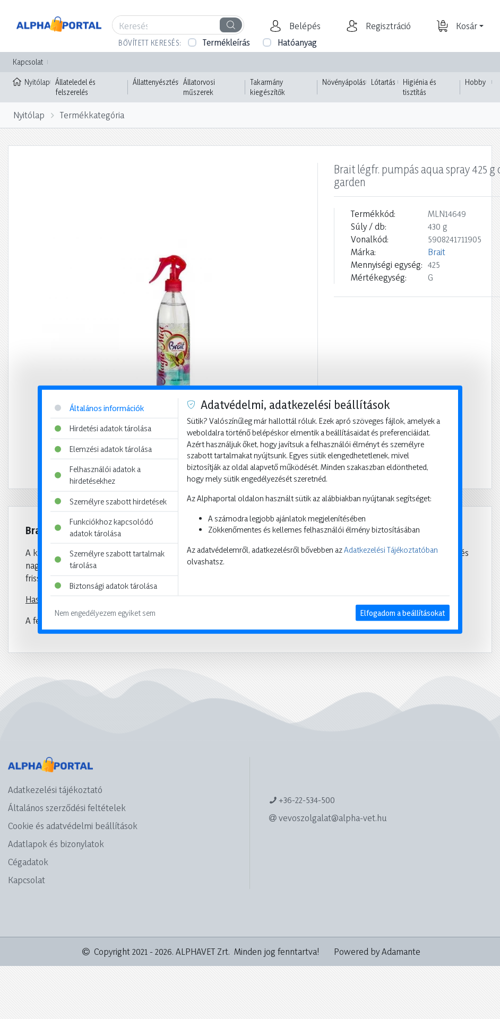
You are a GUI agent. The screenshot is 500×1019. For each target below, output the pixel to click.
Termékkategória (92, 114)
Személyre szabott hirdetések (111, 501)
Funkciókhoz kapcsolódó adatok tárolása (104, 527)
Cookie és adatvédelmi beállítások (72, 825)
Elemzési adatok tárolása (103, 448)
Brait (436, 251)
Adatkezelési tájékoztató (55, 789)
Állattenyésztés (155, 81)
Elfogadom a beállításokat (402, 613)
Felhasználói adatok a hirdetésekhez (98, 475)
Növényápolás (344, 81)
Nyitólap (31, 81)
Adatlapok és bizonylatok (56, 843)
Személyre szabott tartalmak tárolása (110, 559)
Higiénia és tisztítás (419, 87)
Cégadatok (28, 861)
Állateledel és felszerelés (75, 87)
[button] (303, 26)
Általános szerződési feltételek (67, 807)
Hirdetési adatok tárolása (103, 428)
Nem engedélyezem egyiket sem (105, 613)
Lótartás (383, 81)
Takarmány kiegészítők (267, 87)
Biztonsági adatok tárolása (106, 585)
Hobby (475, 81)
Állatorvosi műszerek (199, 87)
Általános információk (99, 408)
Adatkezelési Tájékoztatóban (391, 550)
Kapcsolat (28, 61)
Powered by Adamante (377, 951)
